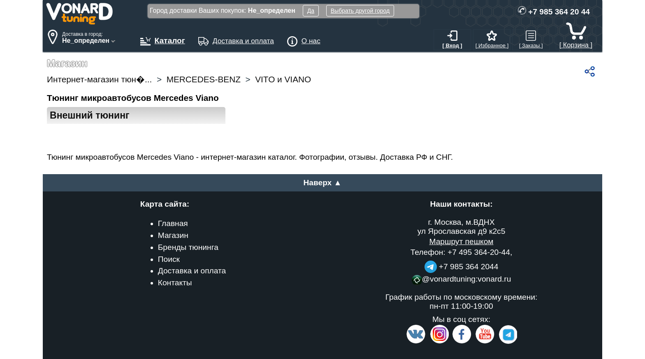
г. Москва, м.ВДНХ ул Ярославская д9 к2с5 (462, 226)
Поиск (169, 259)
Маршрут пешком (461, 241)
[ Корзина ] (575, 41)
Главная (173, 223)
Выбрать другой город (360, 10)
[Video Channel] (485, 342)
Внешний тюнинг (90, 115)
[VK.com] (416, 342)
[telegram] (507, 342)
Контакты (175, 282)
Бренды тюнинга (188, 247)
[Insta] (439, 342)
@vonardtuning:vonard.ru (461, 279)
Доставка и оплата (192, 270)
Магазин (173, 235)
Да (310, 10)
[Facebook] (461, 342)
